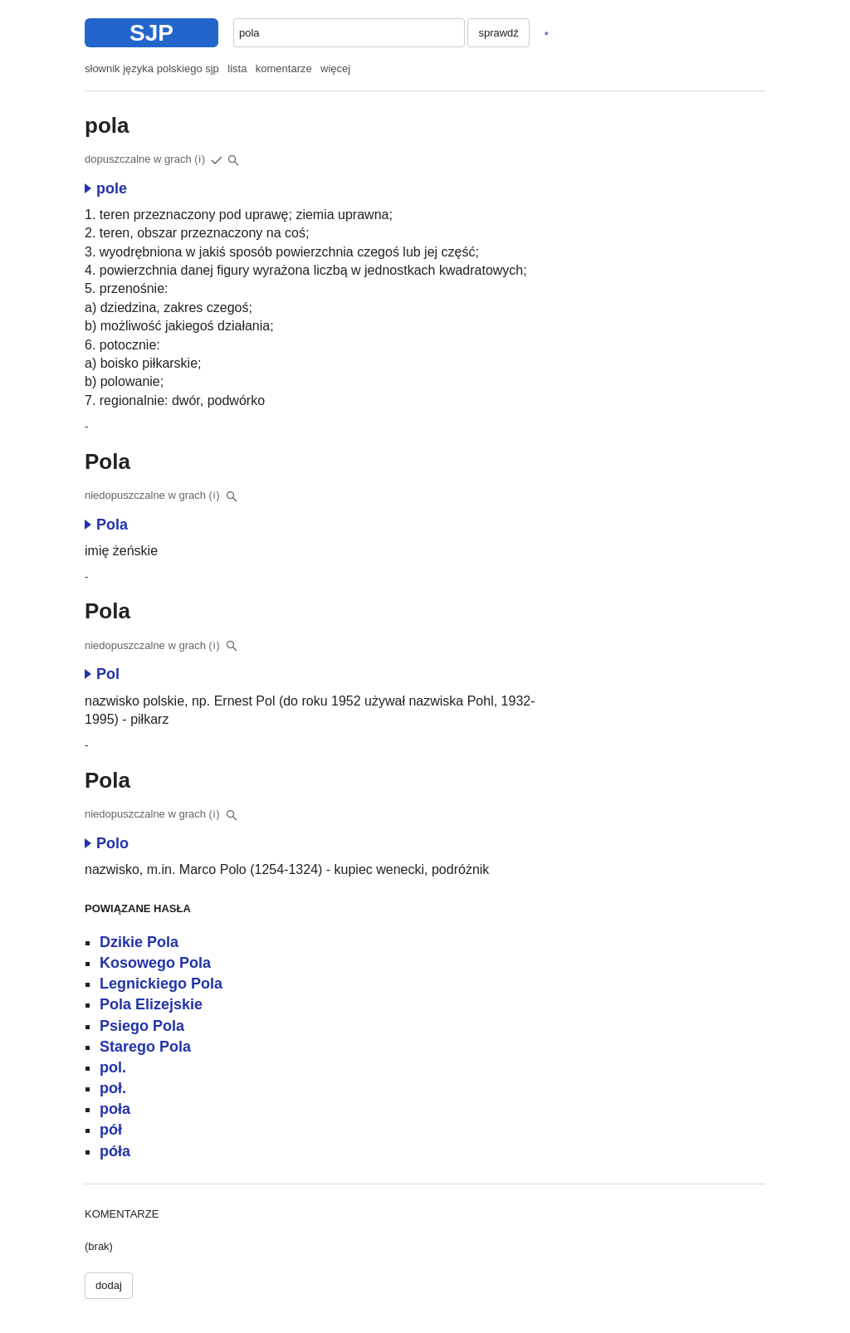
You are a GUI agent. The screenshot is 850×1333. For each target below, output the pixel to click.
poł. (113, 1088)
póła (115, 1151)
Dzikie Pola (139, 942)
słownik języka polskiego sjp (152, 68)
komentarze (284, 68)
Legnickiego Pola (161, 983)
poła (115, 1109)
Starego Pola (145, 1046)
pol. (113, 1067)
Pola (106, 524)
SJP (151, 33)
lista (237, 68)
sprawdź (498, 33)
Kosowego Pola (155, 963)
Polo (107, 843)
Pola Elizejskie (151, 1004)
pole (106, 188)
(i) (200, 159)
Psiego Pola (142, 1026)
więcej (335, 68)
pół (111, 1129)
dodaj (108, 1285)
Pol (102, 674)
